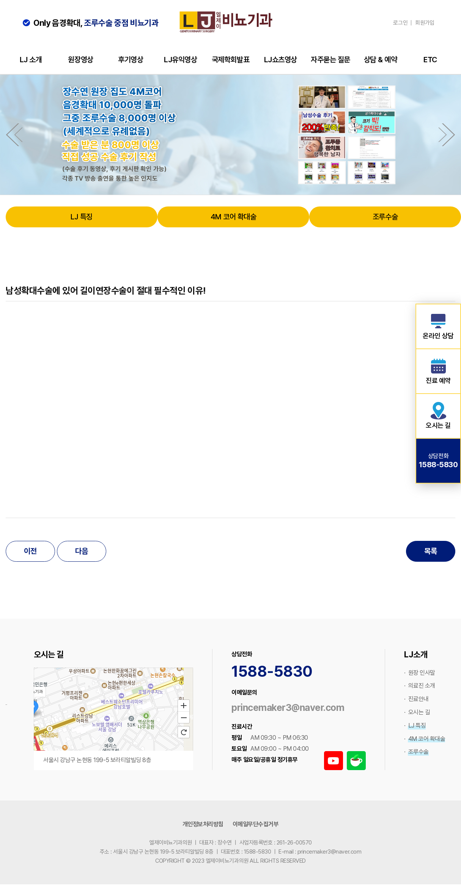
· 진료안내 (416, 699)
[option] (230, 135)
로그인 (400, 22)
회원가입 (424, 22)
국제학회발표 (230, 59)
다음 (81, 551)
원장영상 (80, 59)
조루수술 (385, 216)
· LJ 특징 (415, 725)
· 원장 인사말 (419, 672)
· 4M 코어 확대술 (424, 738)
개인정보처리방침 (203, 824)
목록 (430, 551)
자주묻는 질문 (330, 59)
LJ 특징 (82, 216)
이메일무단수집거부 (256, 824)
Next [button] (448, 134)
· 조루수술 (416, 751)
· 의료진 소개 (419, 685)
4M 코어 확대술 (233, 216)
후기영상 (130, 59)
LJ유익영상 (180, 59)
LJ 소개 (31, 59)
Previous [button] (12, 134)
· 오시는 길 (417, 712)
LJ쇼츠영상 (280, 59)
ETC (430, 59)
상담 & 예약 (380, 59)
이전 (30, 551)
